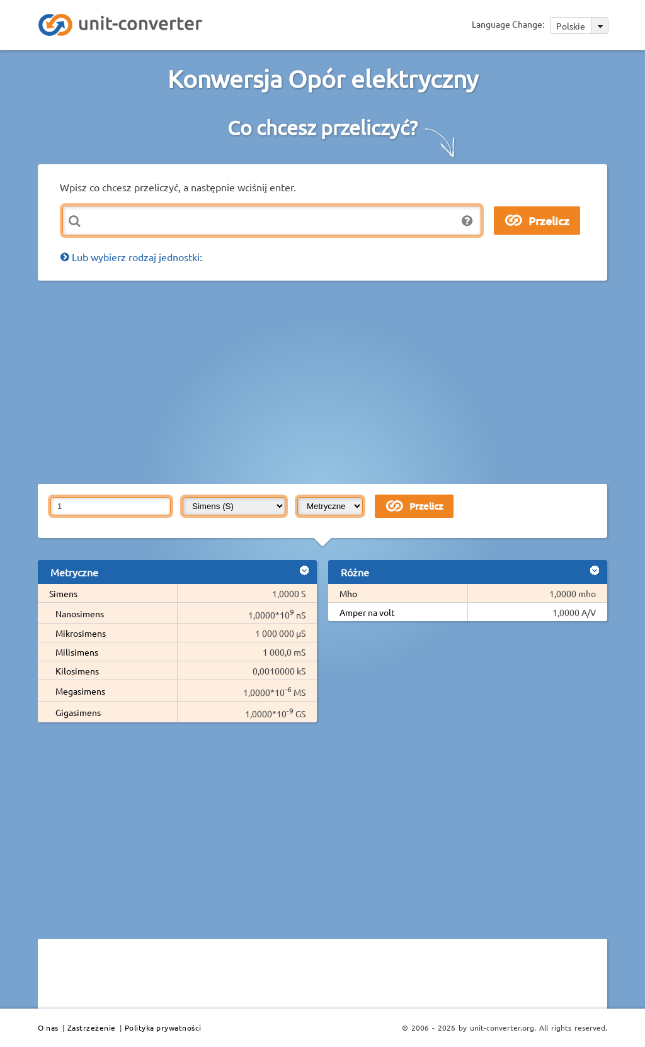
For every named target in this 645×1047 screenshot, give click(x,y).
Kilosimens (77, 670)
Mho (348, 593)
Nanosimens (79, 613)
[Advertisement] (341, 381)
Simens (63, 593)
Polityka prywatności (163, 1027)
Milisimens (76, 652)
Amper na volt (367, 612)
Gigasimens (78, 712)
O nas (48, 1027)
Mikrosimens (80, 633)
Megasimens (80, 691)
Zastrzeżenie (91, 1027)
